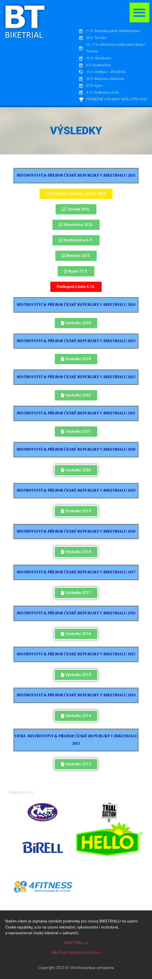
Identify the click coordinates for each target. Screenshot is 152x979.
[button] (139, 12)
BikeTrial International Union (76, 952)
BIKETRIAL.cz (76, 942)
